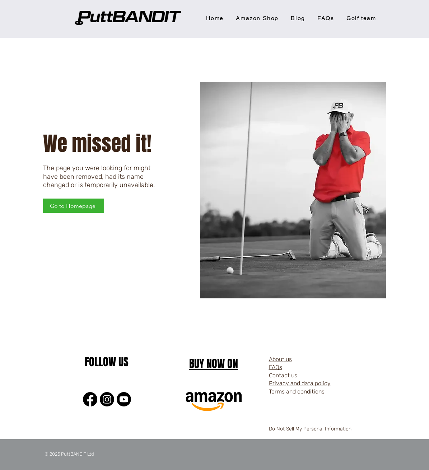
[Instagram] (107, 399)
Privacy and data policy (300, 383)
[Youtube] (124, 399)
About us (280, 359)
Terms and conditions (297, 391)
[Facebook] (90, 399)
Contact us (283, 375)
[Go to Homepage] (73, 206)
